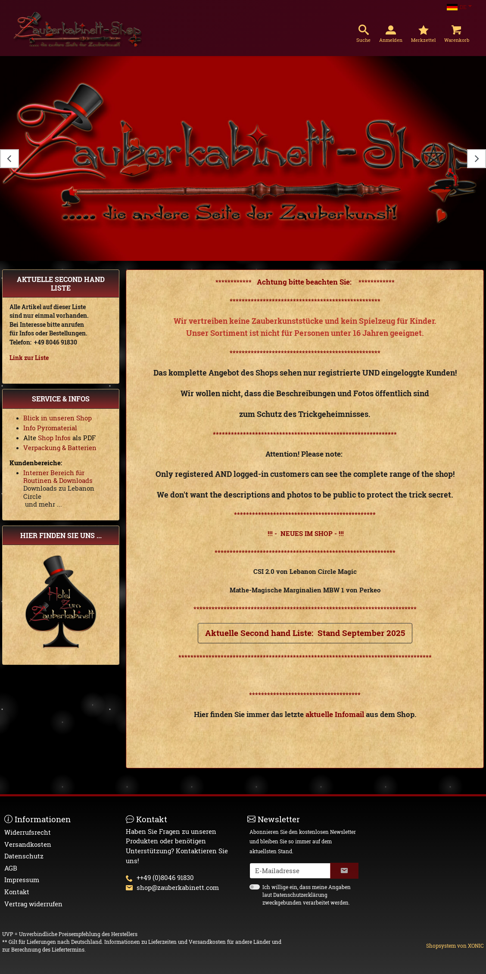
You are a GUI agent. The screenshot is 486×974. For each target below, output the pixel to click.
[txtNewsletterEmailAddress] (290, 871)
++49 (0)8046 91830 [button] (165, 877)
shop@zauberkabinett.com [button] (178, 887)
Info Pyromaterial (50, 427)
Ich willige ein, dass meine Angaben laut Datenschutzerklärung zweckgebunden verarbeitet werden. (306, 894)
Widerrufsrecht (27, 832)
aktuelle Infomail (334, 714)
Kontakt (16, 891)
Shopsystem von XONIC (455, 945)
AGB (10, 868)
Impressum (21, 879)
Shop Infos (53, 437)
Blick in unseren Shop (57, 417)
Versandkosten (27, 844)
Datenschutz (24, 856)
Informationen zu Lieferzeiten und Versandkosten (165, 941)
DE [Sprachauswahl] (457, 6)
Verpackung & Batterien (60, 447)
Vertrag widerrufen (33, 903)
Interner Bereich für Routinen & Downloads (58, 476)
